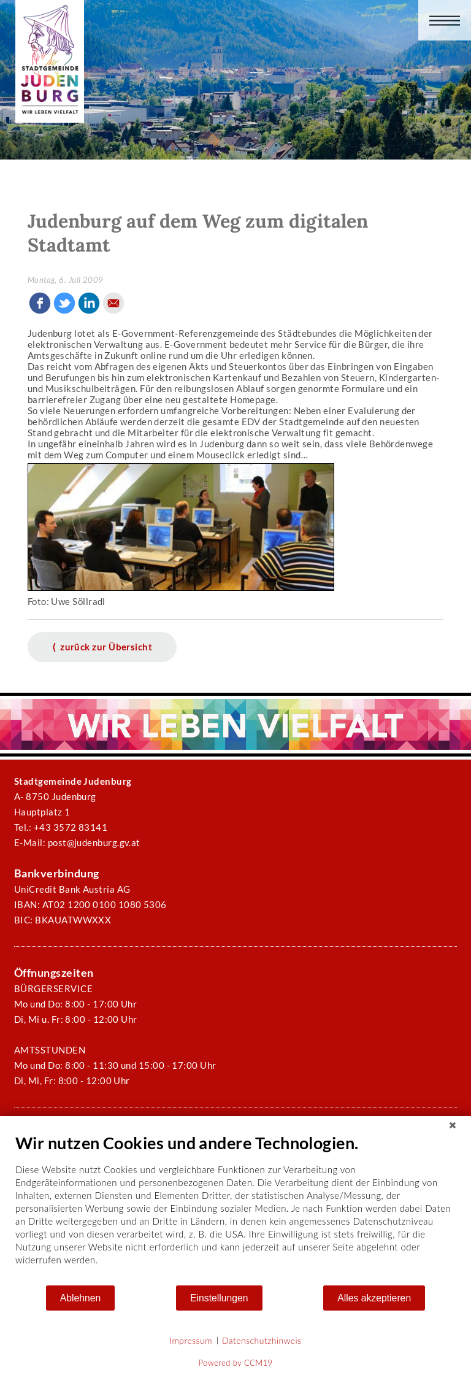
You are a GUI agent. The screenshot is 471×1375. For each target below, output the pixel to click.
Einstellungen (219, 1298)
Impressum (191, 1340)
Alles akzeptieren (374, 1298)
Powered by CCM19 (236, 1363)
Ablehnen (80, 1298)
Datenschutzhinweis (262, 1340)
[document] (235, 1208)
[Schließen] (452, 1125)
